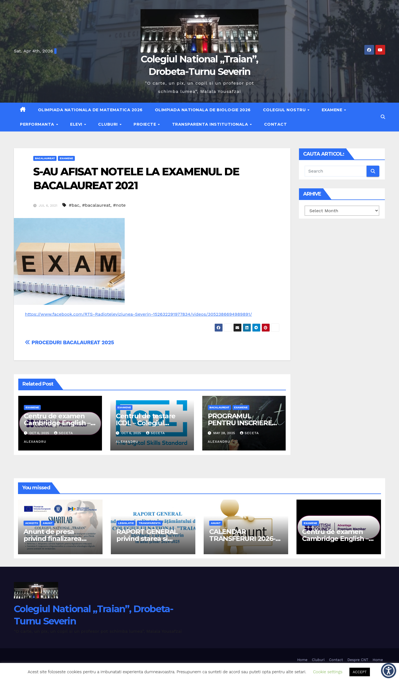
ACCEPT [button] (360, 672)
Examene (333, 109)
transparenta (150, 523)
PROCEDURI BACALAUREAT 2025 (69, 342)
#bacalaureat (96, 205)
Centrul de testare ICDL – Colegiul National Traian (145, 423)
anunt (47, 523)
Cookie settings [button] (327, 671)
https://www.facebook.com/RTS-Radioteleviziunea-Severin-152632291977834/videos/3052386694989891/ (138, 314)
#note (119, 205)
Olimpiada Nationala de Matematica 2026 (90, 109)
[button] (383, 117)
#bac (74, 205)
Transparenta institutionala (210, 124)
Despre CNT (357, 660)
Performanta (37, 124)
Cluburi (108, 124)
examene (66, 158)
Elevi (76, 124)
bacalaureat (45, 158)
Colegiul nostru (285, 109)
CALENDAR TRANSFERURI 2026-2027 (242, 539)
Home (302, 660)
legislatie (126, 523)
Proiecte (145, 124)
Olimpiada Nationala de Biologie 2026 (203, 109)
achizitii (31, 523)
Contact (275, 124)
